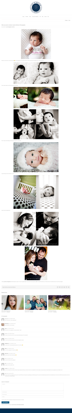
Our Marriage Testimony (52, 310)
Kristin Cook (6, 353)
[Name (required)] (33, 392)
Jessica (6, 328)
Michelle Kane (7, 323)
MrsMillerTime (7, 343)
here (36, 281)
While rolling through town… (6, 310)
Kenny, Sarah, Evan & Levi (29, 310)
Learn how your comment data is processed (18, 404)
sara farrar (6, 368)
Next (69, 20)
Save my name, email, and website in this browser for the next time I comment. (13, 399)
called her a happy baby (7, 281)
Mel (5, 363)
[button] (2, 303)
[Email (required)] (33, 394)
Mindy (6, 348)
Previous (66, 20)
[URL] (33, 397)
